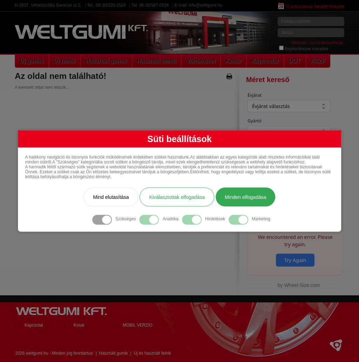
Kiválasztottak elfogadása (177, 197)
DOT (294, 61)
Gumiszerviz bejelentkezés (311, 6)
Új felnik (64, 61)
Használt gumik (106, 61)
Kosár (233, 61)
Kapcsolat (265, 61)
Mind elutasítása (111, 197)
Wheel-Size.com (302, 285)
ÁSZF (318, 61)
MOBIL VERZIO (138, 325)
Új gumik (32, 61)
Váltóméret (201, 61)
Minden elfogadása (245, 197)
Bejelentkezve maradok (303, 48)
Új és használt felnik (152, 353)
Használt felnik (156, 61)
